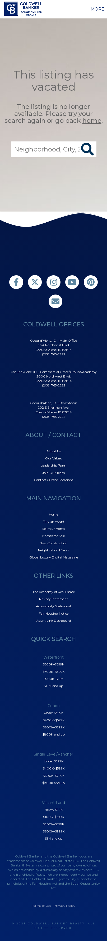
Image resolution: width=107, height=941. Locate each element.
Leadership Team (53, 465)
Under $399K (53, 713)
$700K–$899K (53, 672)
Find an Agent (53, 521)
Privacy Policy (64, 906)
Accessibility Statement (53, 606)
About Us (53, 451)
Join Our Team (53, 473)
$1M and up (53, 838)
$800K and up (53, 734)
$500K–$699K (53, 664)
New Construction (53, 543)
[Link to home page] (24, 8)
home (91, 120)
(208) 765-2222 (53, 354)
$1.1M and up (53, 686)
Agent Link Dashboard (53, 621)
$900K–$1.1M (53, 679)
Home (53, 514)
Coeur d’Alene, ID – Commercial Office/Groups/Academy (54, 372)
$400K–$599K (53, 720)
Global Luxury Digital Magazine (53, 557)
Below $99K (54, 810)
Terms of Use (41, 906)
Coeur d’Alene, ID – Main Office (53, 340)
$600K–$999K (53, 831)
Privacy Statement (53, 599)
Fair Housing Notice (53, 613)
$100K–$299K (53, 817)
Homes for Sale (53, 536)
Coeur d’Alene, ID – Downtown (53, 403)
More (97, 9)
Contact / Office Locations (53, 480)
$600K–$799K (53, 727)
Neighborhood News (53, 550)
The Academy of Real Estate (53, 592)
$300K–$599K (53, 824)
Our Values (53, 458)
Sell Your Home (53, 529)
